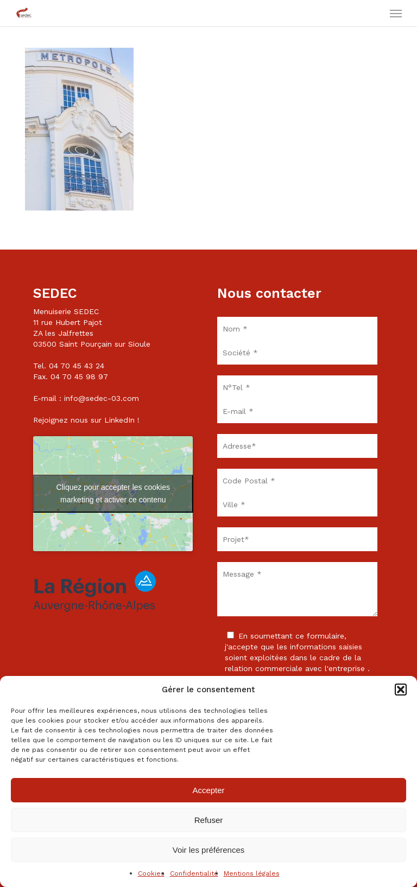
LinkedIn (119, 420)
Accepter (208, 790)
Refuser (208, 820)
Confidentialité (194, 873)
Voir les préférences (209, 849)
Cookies (151, 873)
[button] (400, 689)
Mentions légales (252, 873)
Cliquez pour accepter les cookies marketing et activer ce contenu (113, 493)
